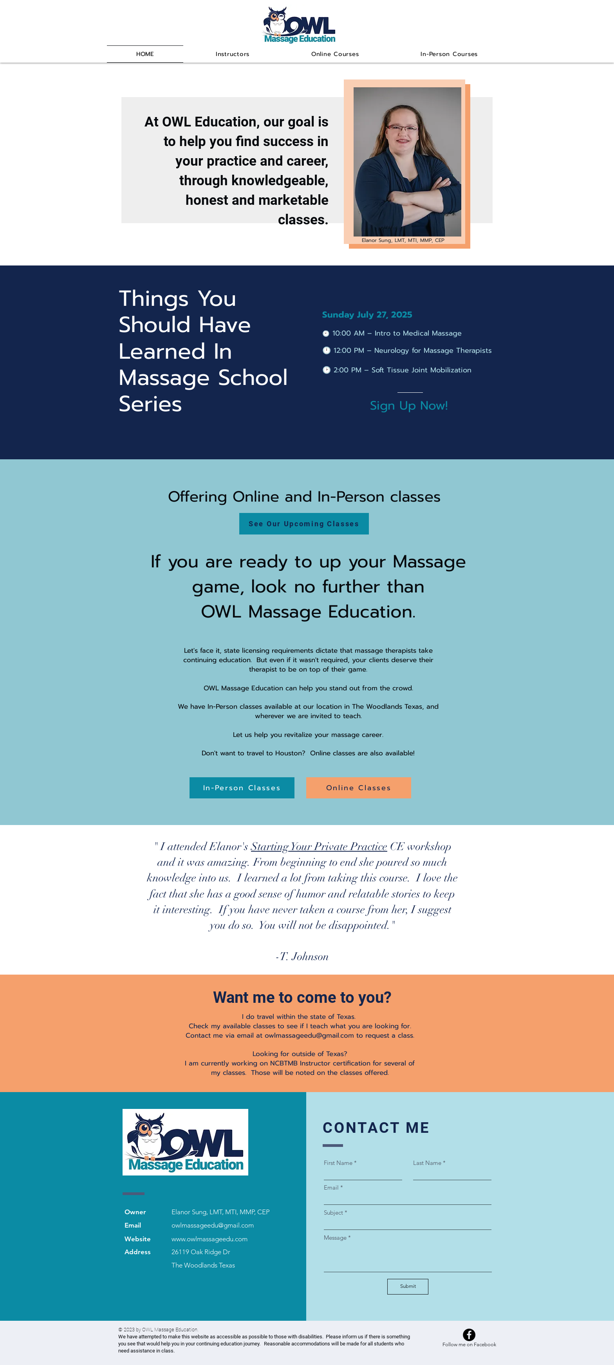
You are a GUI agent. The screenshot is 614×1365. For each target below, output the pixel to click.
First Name (338, 1163)
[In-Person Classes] (242, 787)
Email (331, 1187)
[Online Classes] (358, 787)
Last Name (427, 1163)
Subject (333, 1212)
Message (335, 1237)
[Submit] (407, 1287)
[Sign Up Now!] (411, 405)
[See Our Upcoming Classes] (304, 523)
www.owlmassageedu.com (209, 1239)
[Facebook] (469, 1335)
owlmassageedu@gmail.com (309, 1035)
